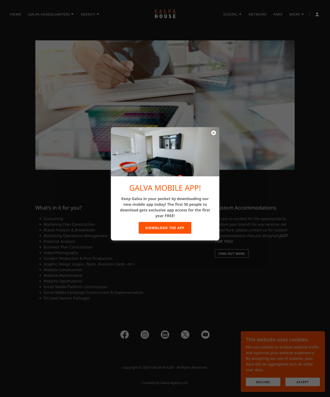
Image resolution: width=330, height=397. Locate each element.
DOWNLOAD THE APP (164, 228)
